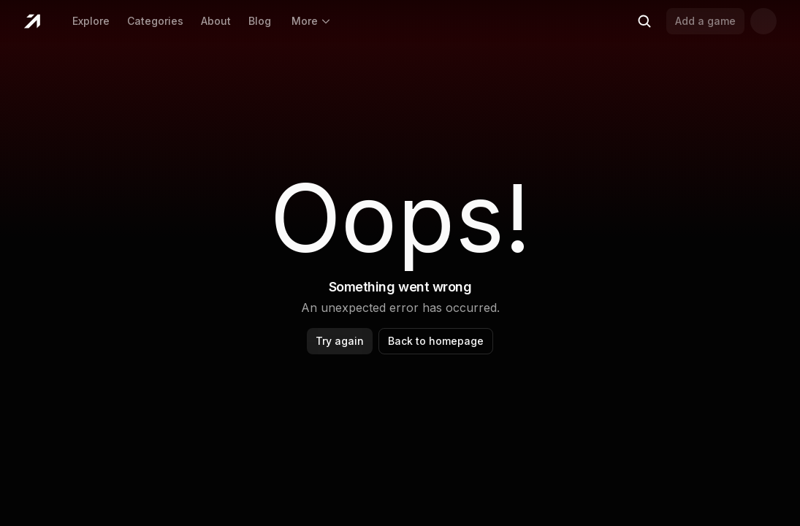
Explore (91, 21)
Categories (155, 21)
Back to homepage (436, 341)
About (216, 21)
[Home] (32, 21)
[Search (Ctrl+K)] (644, 21)
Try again (340, 341)
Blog (259, 21)
